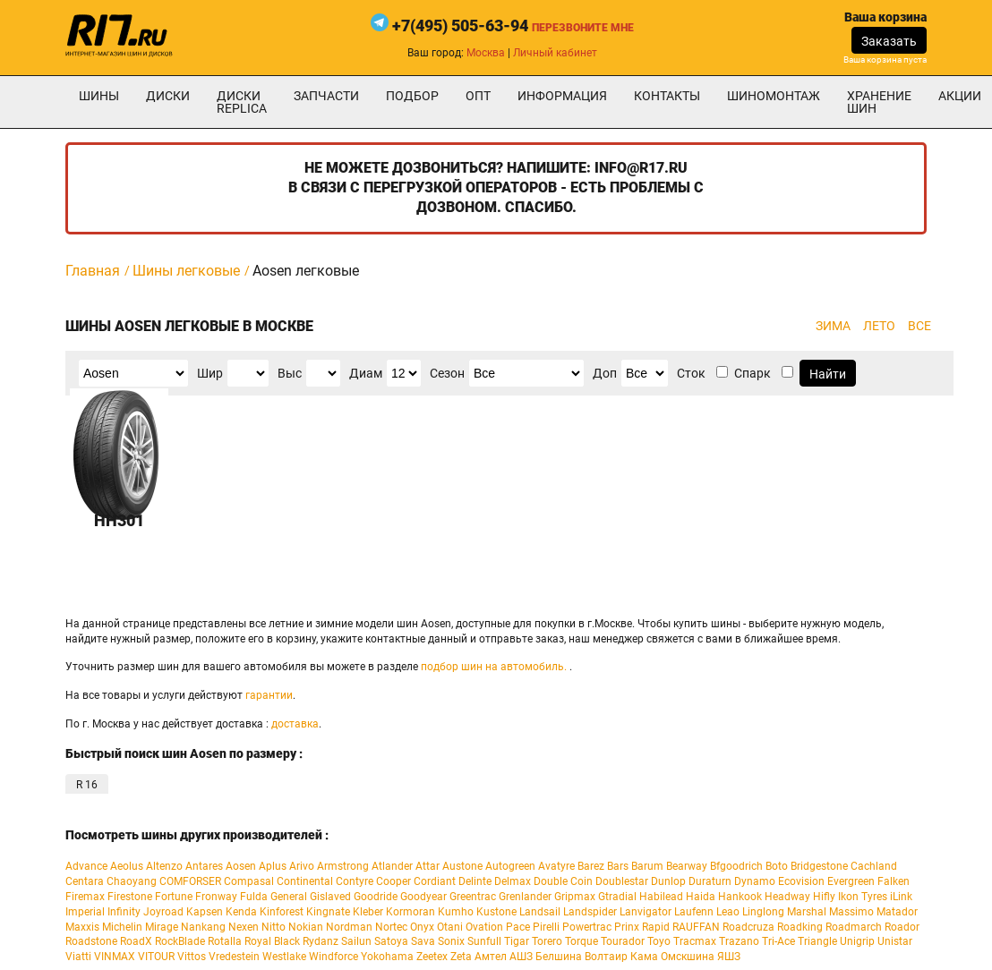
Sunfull (484, 941)
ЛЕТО (879, 326)
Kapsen (204, 912)
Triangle (817, 941)
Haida (700, 896)
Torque (581, 941)
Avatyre (556, 866)
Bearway (686, 866)
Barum (647, 866)
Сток (691, 373)
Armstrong (343, 866)
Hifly (824, 896)
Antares (204, 866)
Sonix (451, 941)
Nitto (273, 927)
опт (478, 96)
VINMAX (114, 956)
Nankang (203, 927)
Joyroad (163, 912)
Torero (547, 941)
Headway (787, 896)
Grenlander (525, 896)
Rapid (656, 927)
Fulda (254, 896)
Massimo (851, 912)
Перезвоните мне (583, 27)
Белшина (558, 956)
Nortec (391, 927)
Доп (605, 373)
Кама (644, 956)
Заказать (889, 41)
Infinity (124, 912)
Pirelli (546, 927)
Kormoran (410, 912)
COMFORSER (190, 881)
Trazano (739, 941)
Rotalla (225, 941)
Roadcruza (748, 927)
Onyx (422, 927)
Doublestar (621, 881)
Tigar (516, 941)
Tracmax (694, 941)
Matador (897, 912)
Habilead (661, 896)
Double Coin (563, 881)
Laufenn (694, 912)
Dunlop (668, 881)
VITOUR (156, 956)
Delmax (512, 881)
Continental (305, 881)
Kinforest (282, 912)
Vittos (191, 956)
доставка (295, 724)
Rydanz (320, 941)
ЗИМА (833, 326)
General (288, 896)
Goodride (376, 896)
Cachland (874, 866)
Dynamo (754, 881)
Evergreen (851, 881)
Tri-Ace (778, 941)
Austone (462, 866)
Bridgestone (819, 866)
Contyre (354, 881)
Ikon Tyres (862, 896)
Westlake (284, 956)
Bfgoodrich (736, 866)
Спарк (752, 373)
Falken (893, 881)
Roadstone (91, 941)
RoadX (136, 941)
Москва (485, 53)
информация (562, 96)
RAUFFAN (696, 927)
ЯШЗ (728, 956)
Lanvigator (645, 912)
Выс (290, 373)
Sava (423, 941)
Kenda (241, 912)
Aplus (272, 866)
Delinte (475, 881)
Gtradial (617, 896)
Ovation (484, 927)
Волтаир (606, 956)
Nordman (349, 927)
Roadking (800, 927)
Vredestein (234, 956)
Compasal (249, 881)
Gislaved (330, 896)
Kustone (496, 912)
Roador (902, 927)
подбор (412, 96)
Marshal (806, 912)
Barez (590, 866)
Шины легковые (186, 270)
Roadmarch (853, 927)
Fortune (173, 896)
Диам (365, 373)
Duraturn (709, 881)
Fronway (216, 896)
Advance (86, 866)
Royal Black (272, 941)
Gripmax (574, 896)
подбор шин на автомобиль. (494, 666)
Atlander (392, 866)
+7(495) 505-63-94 (460, 25)
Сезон (447, 373)
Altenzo (164, 866)
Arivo (301, 866)
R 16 (87, 785)
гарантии (269, 695)
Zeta (461, 956)
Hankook (740, 896)
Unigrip (857, 941)
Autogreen (510, 866)
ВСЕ (919, 326)
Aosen (241, 866)
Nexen (243, 927)
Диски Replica (242, 102)
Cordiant (435, 881)
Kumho (456, 912)
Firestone (129, 896)
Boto (776, 866)
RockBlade (180, 941)
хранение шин (879, 102)
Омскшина (687, 956)
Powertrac (586, 927)
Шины (99, 96)
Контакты (667, 96)
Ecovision (801, 881)
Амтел (491, 956)
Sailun (356, 941)
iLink (901, 896)
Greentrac (472, 896)
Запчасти (326, 96)
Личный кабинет (555, 53)
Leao (728, 912)
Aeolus (126, 866)
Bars (618, 866)
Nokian (305, 927)
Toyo (659, 941)
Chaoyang (132, 881)
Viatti (78, 956)
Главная (92, 270)
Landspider (590, 912)
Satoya (391, 941)
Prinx (626, 927)
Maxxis (82, 927)
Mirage (161, 927)
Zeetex (432, 956)
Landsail (539, 912)
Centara (84, 881)
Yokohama (387, 956)
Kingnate (328, 912)
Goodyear (423, 896)
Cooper (393, 881)
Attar (427, 866)
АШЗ (521, 956)
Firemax (85, 896)
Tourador (623, 941)
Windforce (333, 956)
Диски (168, 96)
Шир (210, 373)
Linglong (763, 912)
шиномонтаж (773, 96)
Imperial (85, 912)
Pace (518, 927)
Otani (450, 927)
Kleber (368, 912)
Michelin (122, 927)
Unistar (894, 941)
